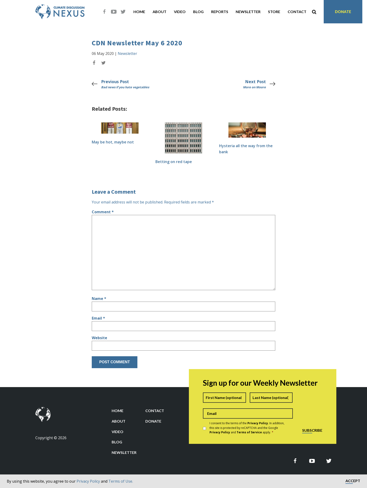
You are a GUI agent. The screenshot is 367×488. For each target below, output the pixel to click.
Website (99, 337)
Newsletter (248, 11)
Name (99, 298)
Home (139, 11)
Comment (103, 211)
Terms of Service (249, 432)
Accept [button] (352, 481)
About (159, 11)
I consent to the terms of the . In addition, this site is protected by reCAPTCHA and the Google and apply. (246, 427)
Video (180, 11)
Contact (297, 11)
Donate (343, 11)
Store (274, 11)
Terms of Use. (120, 481)
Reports (219, 11)
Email (98, 318)
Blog (198, 11)
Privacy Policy (88, 481)
